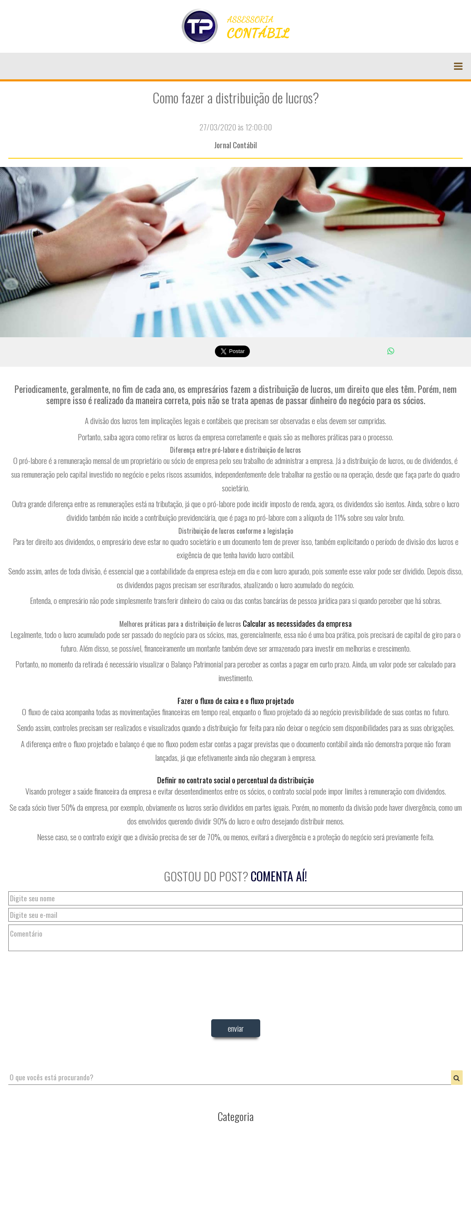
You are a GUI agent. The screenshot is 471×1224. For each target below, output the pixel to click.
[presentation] (236, 1042)
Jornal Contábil (235, 145)
